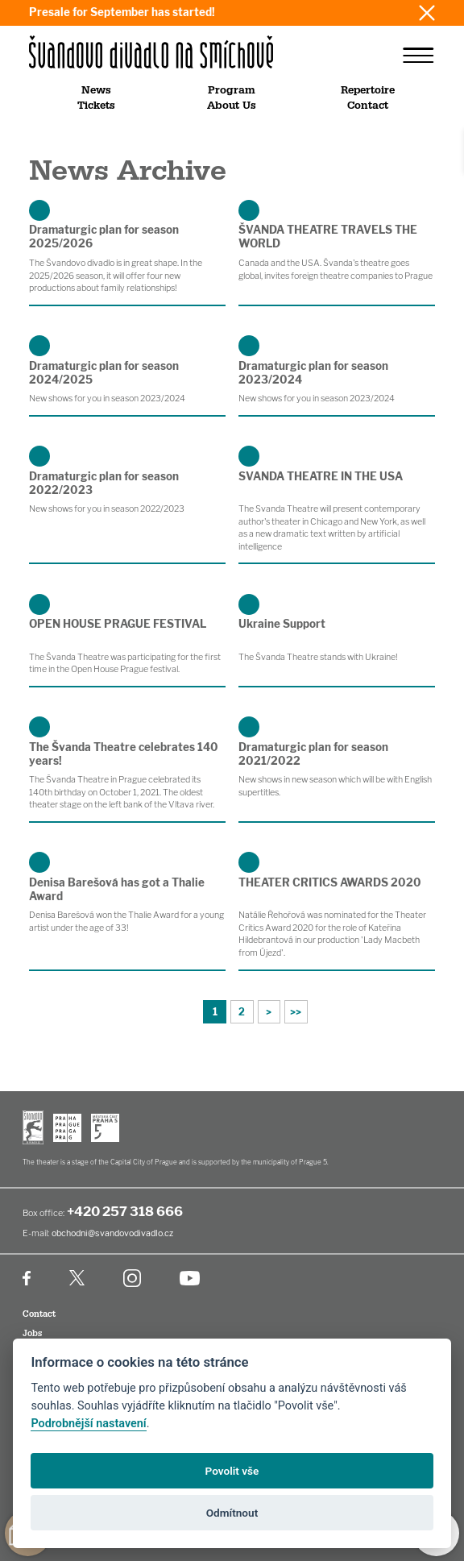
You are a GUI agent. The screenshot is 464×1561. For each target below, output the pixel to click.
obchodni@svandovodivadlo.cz (112, 1233)
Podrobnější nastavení (88, 1423)
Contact (367, 105)
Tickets (96, 105)
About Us (231, 105)
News (96, 90)
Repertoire (368, 90)
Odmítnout (232, 1512)
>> (295, 1012)
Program (231, 90)
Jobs (32, 1333)
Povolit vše (232, 1470)
